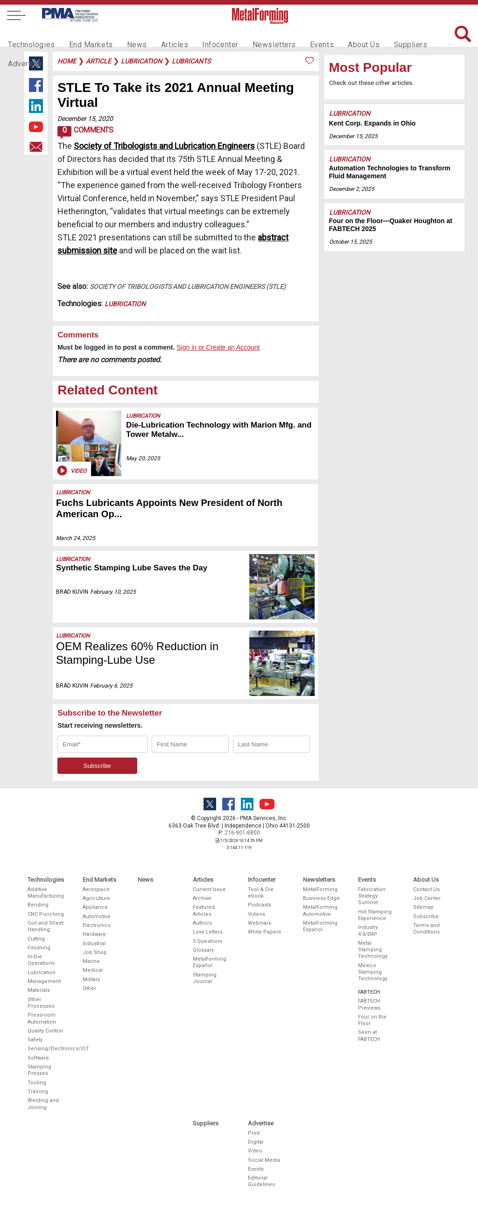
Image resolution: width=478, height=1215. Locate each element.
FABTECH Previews (369, 1004)
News (126, 35)
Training (38, 1092)
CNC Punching (46, 914)
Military (91, 979)
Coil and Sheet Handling (45, 926)
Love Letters (208, 932)
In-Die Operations (41, 960)
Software (38, 1058)
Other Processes (41, 1003)
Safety (35, 1040)
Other (89, 988)
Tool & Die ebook (261, 892)
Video (70, 471)
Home (66, 61)
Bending (38, 905)
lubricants (191, 61)
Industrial (94, 944)
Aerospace (96, 889)
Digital (255, 1142)
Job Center (427, 898)
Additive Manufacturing (46, 892)
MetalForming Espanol (320, 926)
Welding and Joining (43, 1103)
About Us (337, 35)
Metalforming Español (209, 962)
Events (298, 35)
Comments (85, 133)
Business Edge (321, 898)
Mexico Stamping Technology (372, 972)
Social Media (264, 1160)
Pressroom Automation (42, 1018)
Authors (202, 923)
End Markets (84, 35)
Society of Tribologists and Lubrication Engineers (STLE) (188, 286)
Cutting (36, 939)
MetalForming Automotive (320, 910)
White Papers (264, 932)
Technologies (29, 35)
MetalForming (320, 889)
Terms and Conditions (426, 928)
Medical (93, 970)
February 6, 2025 (111, 685)
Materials (39, 990)
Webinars (259, 923)
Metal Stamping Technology (372, 950)
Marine (91, 961)
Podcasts (259, 905)
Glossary (203, 950)
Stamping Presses (39, 1070)
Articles (161, 35)
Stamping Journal (205, 978)
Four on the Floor (372, 1020)
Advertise (425, 35)
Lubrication (125, 304)
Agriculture (96, 898)
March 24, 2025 (75, 538)
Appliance (95, 907)
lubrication (141, 61)
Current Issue (209, 889)
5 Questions (207, 941)
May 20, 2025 (143, 458)
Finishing (39, 948)
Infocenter (204, 35)
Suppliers (381, 35)
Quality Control (45, 1031)
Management (44, 981)
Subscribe (426, 916)
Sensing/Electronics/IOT (46, 1049)
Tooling (37, 1083)
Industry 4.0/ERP (368, 930)
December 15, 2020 (85, 118)
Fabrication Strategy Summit (372, 896)
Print (254, 1133)
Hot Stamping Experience (375, 915)
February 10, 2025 (113, 592)
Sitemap (423, 907)
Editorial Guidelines (261, 1181)
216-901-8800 (242, 832)
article (98, 61)
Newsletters (254, 35)
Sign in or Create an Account (218, 347)
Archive (202, 898)
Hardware (94, 934)
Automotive (97, 916)
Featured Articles (204, 910)
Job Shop (95, 952)
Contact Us (426, 889)
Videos (256, 914)
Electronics (97, 925)
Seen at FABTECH (369, 1035)
